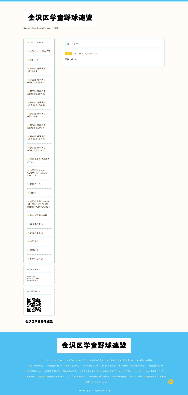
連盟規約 (33, 241)
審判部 (31, 193)
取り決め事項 (35, 224)
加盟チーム (34, 184)
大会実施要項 (35, 233)
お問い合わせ (35, 259)
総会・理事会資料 (37, 215)
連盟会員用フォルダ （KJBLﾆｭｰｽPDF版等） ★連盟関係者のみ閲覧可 (40, 204)
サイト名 (86, 391)
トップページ (35, 42)
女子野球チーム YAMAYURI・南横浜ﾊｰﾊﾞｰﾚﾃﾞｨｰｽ (38, 173)
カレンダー (34, 60)
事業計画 (33, 250)
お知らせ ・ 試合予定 (38, 51)
